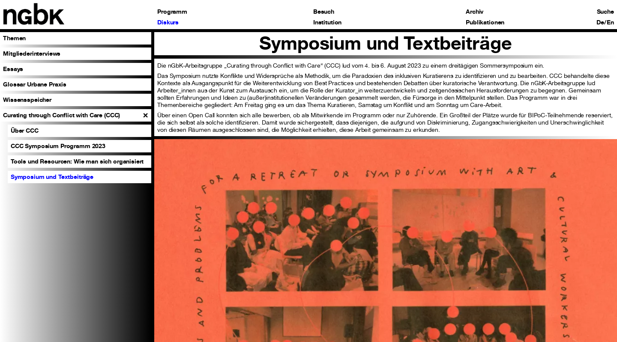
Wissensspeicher (27, 99)
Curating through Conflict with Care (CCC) (61, 115)
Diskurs (168, 22)
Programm (172, 12)
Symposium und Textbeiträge (52, 176)
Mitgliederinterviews (31, 53)
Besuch (323, 12)
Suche (605, 12)
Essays (13, 68)
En (610, 22)
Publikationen (485, 22)
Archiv (474, 12)
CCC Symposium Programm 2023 (58, 145)
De (600, 22)
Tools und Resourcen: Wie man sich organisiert (77, 161)
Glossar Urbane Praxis (34, 84)
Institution (327, 22)
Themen (14, 38)
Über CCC (25, 130)
